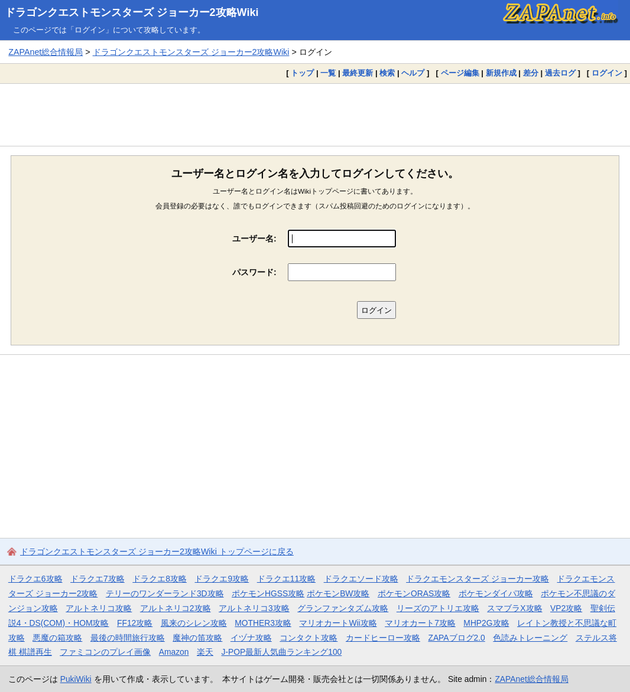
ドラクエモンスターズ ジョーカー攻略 (477, 578)
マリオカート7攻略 (420, 623)
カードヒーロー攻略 (383, 637)
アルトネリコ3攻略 (254, 608)
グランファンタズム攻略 (342, 608)
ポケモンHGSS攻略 (268, 593)
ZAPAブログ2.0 (456, 637)
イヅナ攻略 (251, 637)
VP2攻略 (566, 608)
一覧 (328, 72)
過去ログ (560, 72)
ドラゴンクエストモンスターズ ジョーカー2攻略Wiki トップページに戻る (157, 551)
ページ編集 (460, 72)
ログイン (607, 72)
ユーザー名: (254, 238)
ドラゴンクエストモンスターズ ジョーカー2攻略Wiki (132, 12)
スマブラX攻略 (514, 608)
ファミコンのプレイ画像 (105, 652)
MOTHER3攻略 (263, 623)
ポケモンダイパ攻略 (496, 593)
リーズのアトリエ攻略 (438, 608)
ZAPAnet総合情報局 (45, 52)
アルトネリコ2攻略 (175, 608)
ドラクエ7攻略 (97, 578)
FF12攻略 (134, 623)
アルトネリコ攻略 (99, 608)
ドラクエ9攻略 (221, 578)
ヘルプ (412, 72)
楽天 (205, 652)
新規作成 (501, 72)
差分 (530, 72)
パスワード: (254, 272)
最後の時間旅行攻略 (127, 637)
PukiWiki (76, 679)
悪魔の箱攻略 (57, 637)
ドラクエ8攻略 (159, 578)
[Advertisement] (315, 114)
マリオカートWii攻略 (337, 623)
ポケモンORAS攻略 (414, 593)
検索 (387, 72)
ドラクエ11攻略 (286, 578)
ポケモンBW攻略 (338, 593)
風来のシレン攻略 (194, 623)
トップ (302, 72)
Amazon (174, 652)
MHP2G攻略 (486, 623)
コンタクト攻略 (308, 637)
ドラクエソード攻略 (361, 578)
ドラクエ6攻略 (35, 578)
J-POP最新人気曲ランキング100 (281, 652)
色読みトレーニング (530, 637)
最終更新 (357, 72)
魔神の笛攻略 (197, 637)
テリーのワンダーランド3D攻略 (165, 593)
